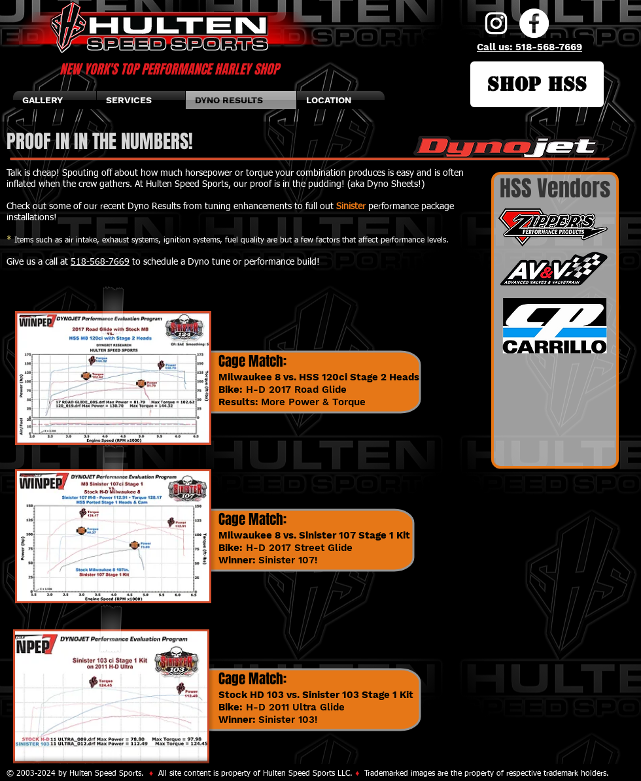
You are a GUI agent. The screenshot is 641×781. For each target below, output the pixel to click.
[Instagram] (496, 23)
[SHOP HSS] (537, 84)
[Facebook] (534, 23)
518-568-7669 (100, 262)
